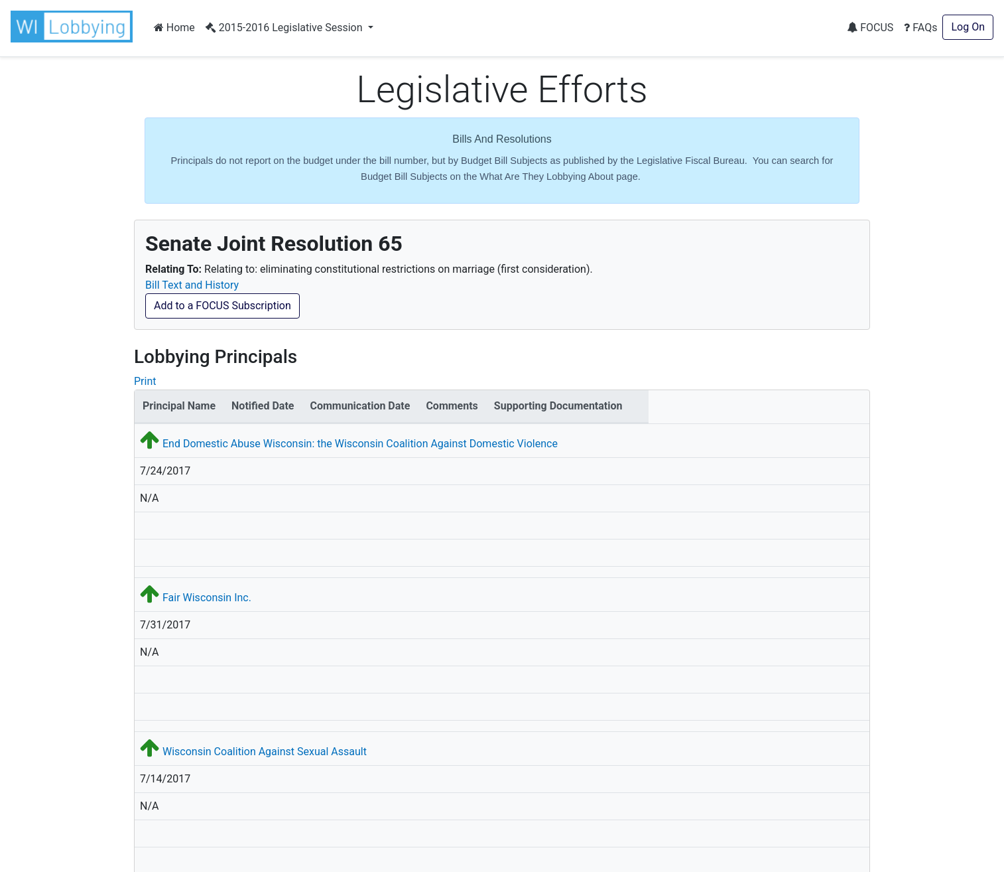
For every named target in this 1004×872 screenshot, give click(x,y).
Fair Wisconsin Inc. (206, 597)
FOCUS (870, 27)
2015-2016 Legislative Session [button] (285, 27)
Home (174, 27)
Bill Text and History (192, 285)
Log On (968, 27)
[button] (74, 26)
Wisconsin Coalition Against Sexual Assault (264, 751)
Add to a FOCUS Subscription (222, 305)
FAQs (920, 27)
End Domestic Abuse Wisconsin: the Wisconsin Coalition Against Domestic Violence (360, 443)
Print (145, 381)
